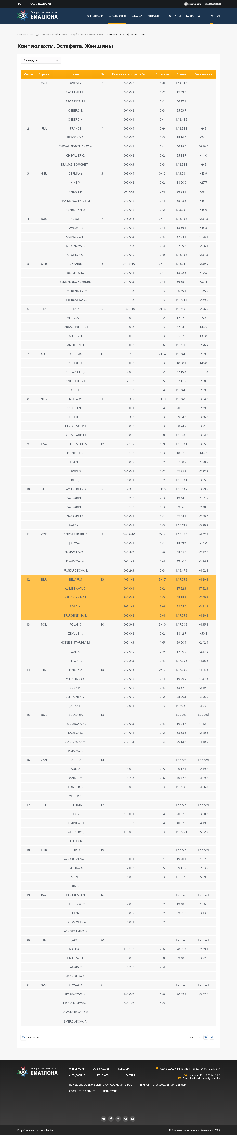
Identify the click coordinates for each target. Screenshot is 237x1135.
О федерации (95, 15)
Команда (136, 15)
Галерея (190, 15)
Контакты (175, 15)
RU (211, 15)
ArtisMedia (47, 1130)
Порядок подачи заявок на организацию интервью (100, 1084)
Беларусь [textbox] (30, 60)
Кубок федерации (40, 3)
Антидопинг (155, 15)
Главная (21, 34)
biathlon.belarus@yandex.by (205, 1078)
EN (218, 15)
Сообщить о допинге (82, 1091)
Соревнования (117, 15)
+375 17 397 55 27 (210, 1075)
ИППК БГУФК (110, 1091)
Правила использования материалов (163, 1084)
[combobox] (41, 60)
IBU (19, 3)
